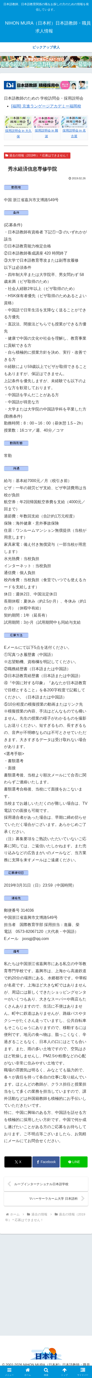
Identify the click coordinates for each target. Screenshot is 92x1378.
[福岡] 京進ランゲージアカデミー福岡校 (46, 106)
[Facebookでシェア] (46, 1161)
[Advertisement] (46, 1284)
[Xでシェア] (18, 1161)
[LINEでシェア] (74, 1161)
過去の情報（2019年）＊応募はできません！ (37, 155)
